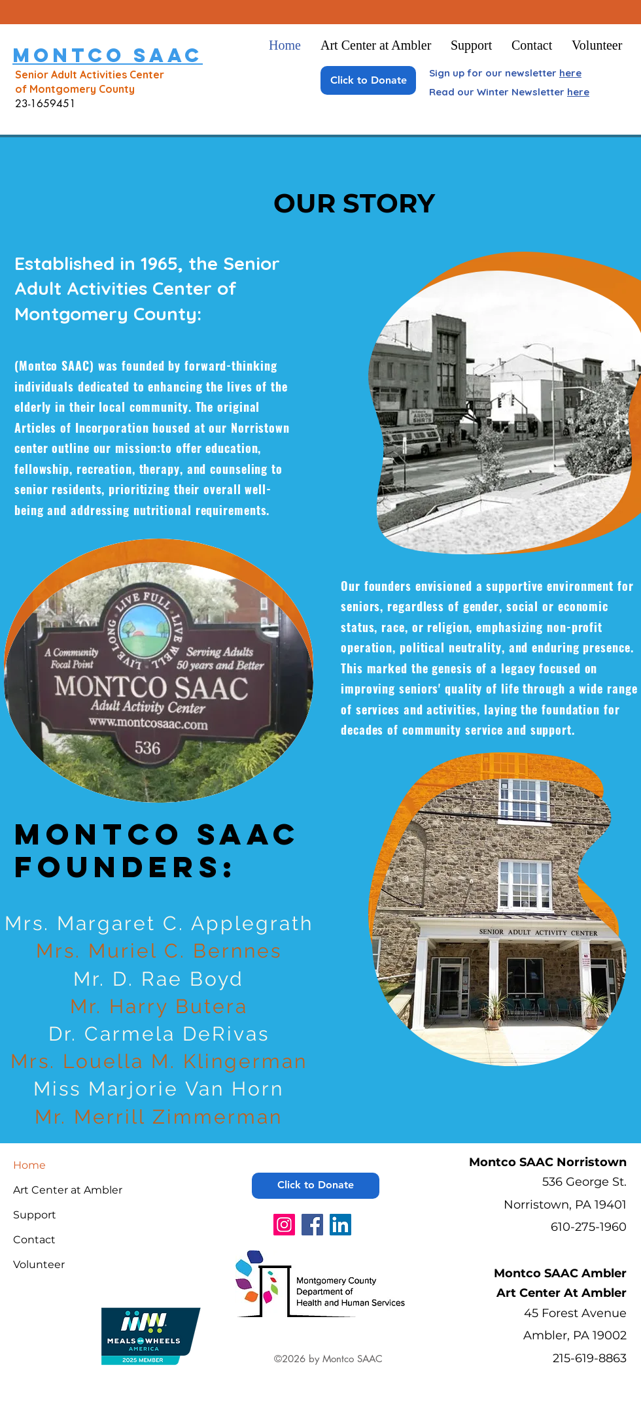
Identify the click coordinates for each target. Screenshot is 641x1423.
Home (29, 1165)
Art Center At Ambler (561, 1293)
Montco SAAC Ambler (560, 1273)
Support (34, 1215)
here (570, 73)
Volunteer (39, 1264)
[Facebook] (312, 1224)
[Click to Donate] (368, 80)
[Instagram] (284, 1224)
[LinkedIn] (340, 1224)
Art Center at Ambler (67, 1190)
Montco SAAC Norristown (548, 1162)
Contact (34, 1239)
